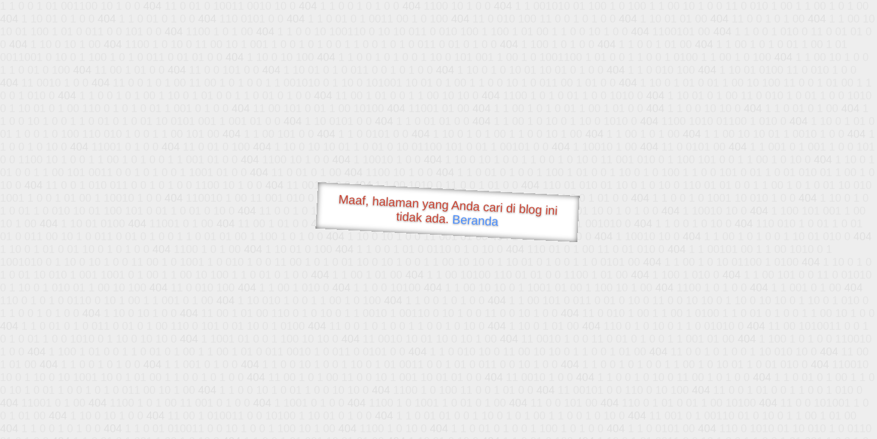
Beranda (475, 220)
